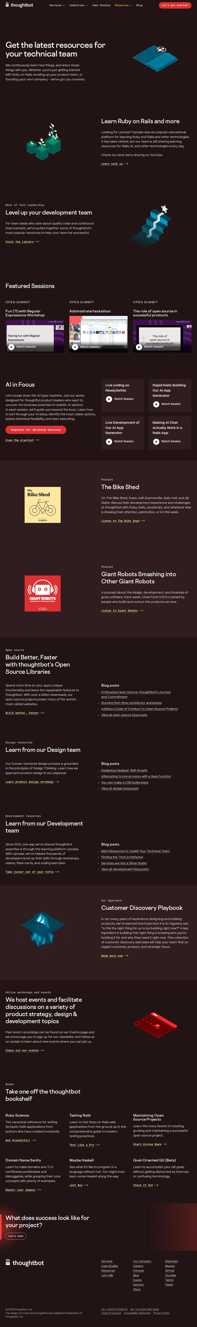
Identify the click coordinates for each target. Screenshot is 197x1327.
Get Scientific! (18, 1140)
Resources (123, 5)
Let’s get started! (175, 5)
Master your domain (20, 1190)
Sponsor (138, 1285)
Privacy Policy (161, 1313)
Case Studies (101, 5)
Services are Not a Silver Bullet (124, 863)
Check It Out (143, 1185)
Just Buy (76, 1185)
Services (57, 5)
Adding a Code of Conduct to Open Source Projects (139, 709)
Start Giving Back (147, 1144)
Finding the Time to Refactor (122, 857)
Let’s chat (15, 1236)
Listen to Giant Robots (119, 610)
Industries (78, 5)
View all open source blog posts (124, 715)
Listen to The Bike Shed (120, 521)
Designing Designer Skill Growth (124, 770)
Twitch (169, 1280)
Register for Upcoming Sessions (36, 430)
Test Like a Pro (81, 1145)
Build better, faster (22, 713)
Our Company (142, 1261)
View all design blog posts (120, 788)
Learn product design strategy (30, 782)
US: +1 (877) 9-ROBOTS (114, 1309)
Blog (139, 5)
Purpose (138, 1270)
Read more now (112, 956)
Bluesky (170, 1266)
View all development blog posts (125, 869)
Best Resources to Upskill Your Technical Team (135, 851)
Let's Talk (107, 1275)
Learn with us (112, 164)
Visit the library (20, 241)
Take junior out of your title (30, 872)
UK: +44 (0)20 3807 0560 (144, 1309)
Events (137, 1280)
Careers (138, 1266)
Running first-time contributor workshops (131, 703)
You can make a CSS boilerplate (124, 782)
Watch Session (26, 346)
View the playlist (20, 440)
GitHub (169, 1270)
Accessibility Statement (137, 1313)
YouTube (170, 1275)
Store (136, 1289)
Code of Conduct (111, 1313)
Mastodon (171, 1261)
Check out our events (22, 1050)
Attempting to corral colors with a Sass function (136, 776)
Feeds (169, 1285)
